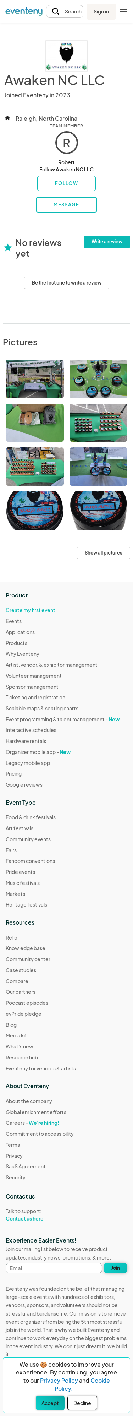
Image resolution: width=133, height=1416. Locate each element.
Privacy (14, 1155)
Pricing (14, 773)
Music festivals (23, 883)
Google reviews (24, 784)
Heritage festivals (26, 904)
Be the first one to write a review (66, 283)
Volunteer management (34, 675)
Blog (11, 1024)
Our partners (20, 991)
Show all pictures (103, 553)
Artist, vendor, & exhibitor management (52, 664)
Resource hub (22, 1057)
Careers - (32, 1122)
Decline (82, 1403)
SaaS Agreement (26, 1166)
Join (115, 1268)
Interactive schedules (31, 730)
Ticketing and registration (35, 697)
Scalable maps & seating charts (42, 708)
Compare (17, 981)
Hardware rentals (26, 741)
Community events (28, 839)
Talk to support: (40, 1215)
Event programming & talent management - (63, 719)
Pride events (20, 872)
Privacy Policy (59, 1380)
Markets (15, 894)
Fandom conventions (30, 861)
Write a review (107, 241)
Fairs (11, 850)
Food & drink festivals (31, 817)
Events (14, 621)
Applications (20, 632)
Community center (28, 959)
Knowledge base (25, 948)
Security (16, 1177)
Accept (50, 1403)
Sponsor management (32, 686)
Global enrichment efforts (36, 1112)
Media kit (16, 1035)
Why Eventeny (22, 653)
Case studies (21, 970)
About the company (29, 1101)
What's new (19, 1046)
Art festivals (19, 828)
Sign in (101, 11)
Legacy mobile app (28, 763)
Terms (13, 1144)
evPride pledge (23, 1013)
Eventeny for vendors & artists (41, 1068)
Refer (12, 937)
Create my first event (30, 610)
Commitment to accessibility (40, 1133)
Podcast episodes (27, 1002)
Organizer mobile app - (38, 752)
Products (16, 643)
